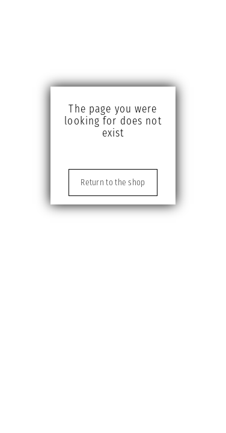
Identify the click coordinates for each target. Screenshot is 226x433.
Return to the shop (113, 182)
